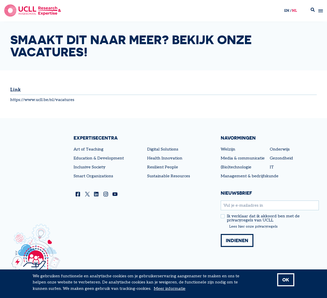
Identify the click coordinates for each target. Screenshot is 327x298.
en (286, 10)
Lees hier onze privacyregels (253, 227)
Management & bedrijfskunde (249, 176)
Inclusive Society (90, 167)
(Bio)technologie (236, 167)
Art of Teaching (88, 149)
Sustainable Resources (168, 176)
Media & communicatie (243, 158)
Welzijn (228, 149)
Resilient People (162, 167)
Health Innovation (164, 158)
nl (294, 10)
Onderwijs (280, 149)
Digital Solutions (162, 149)
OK (285, 279)
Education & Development (99, 158)
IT (272, 167)
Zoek (313, 11)
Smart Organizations (93, 176)
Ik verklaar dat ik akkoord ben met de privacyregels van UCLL (263, 218)
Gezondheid (281, 158)
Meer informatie (169, 288)
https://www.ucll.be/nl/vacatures (42, 99)
